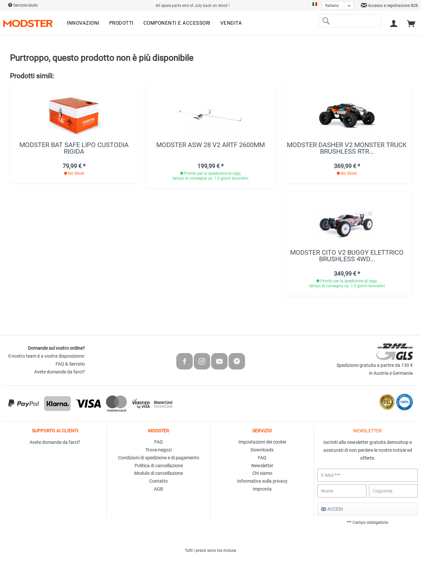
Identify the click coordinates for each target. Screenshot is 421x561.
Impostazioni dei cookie (262, 442)
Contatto (158, 481)
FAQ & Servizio (70, 364)
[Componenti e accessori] (176, 23)
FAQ (158, 442)
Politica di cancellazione (159, 465)
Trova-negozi (158, 449)
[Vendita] (231, 23)
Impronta (262, 489)
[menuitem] (83, 23)
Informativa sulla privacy (262, 481)
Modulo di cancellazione (158, 473)
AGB (158, 489)
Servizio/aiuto (23, 5)
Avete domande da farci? (59, 371)
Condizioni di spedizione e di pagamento (158, 457)
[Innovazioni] (83, 23)
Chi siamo (262, 473)
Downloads (262, 449)
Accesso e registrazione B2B (389, 5)
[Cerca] (325, 20)
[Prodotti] (121, 23)
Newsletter (262, 465)
